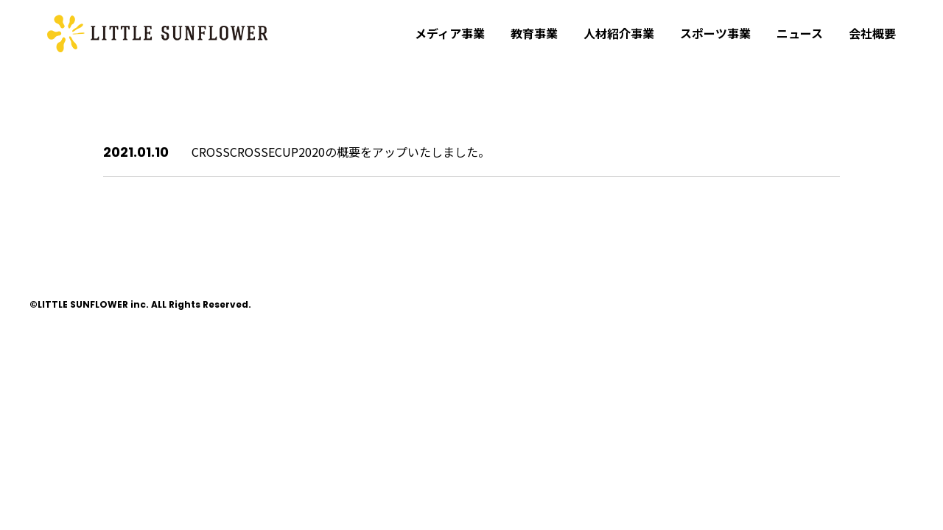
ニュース (800, 33)
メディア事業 (450, 33)
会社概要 (872, 33)
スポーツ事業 (715, 33)
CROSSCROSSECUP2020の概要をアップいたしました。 (341, 151)
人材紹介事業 (618, 33)
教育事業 (534, 33)
